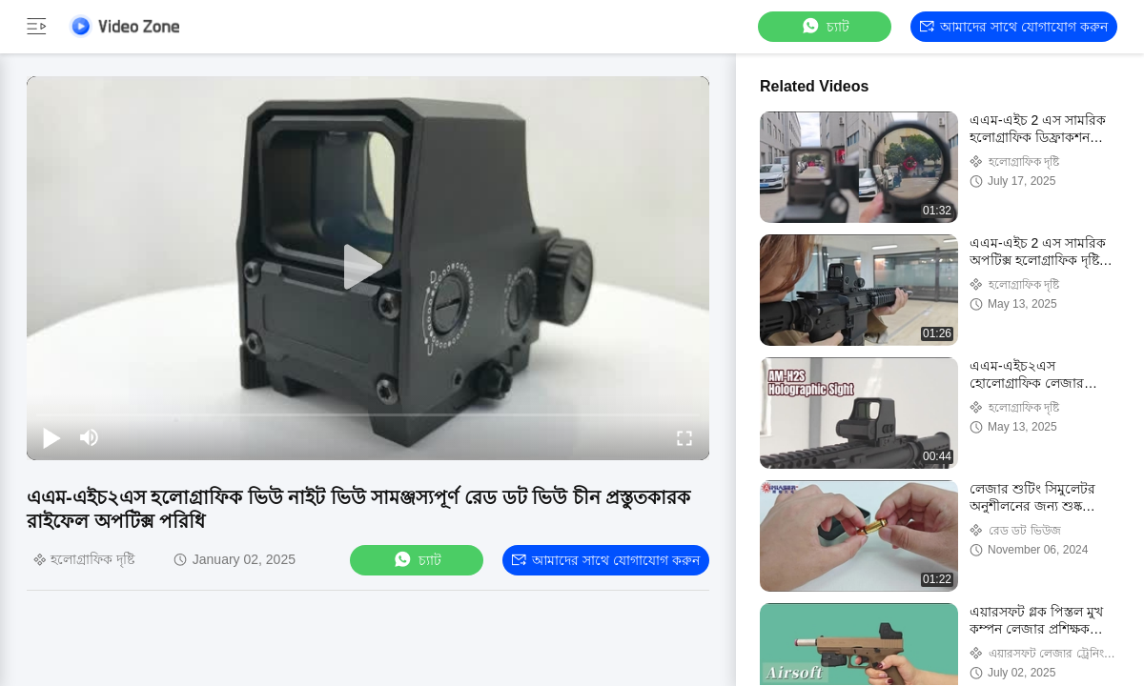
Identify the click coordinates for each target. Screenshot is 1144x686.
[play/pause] (51, 437)
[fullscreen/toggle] (684, 437)
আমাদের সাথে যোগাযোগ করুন (1014, 26)
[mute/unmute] (90, 437)
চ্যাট (824, 26)
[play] (368, 268)
